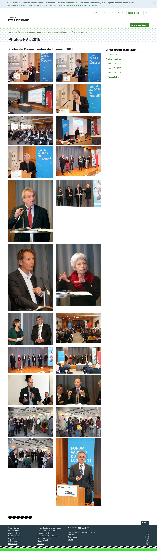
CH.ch (70, 540)
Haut (145, 523)
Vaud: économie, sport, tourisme (81, 532)
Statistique (12, 543)
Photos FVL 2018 (114, 68)
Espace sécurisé (44, 533)
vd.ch (10, 32)
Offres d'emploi (112, 13)
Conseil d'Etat (13, 530)
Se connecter (135, 13)
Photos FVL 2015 (115, 77)
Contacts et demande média (49, 528)
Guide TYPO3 (42, 541)
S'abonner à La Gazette (47, 530)
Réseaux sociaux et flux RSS (48, 536)
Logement (41, 32)
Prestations (122, 13)
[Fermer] (154, 2)
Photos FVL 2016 (114, 72)
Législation (103, 13)
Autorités (96, 13)
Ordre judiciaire (14, 533)
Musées (71, 534)
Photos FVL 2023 (112, 54)
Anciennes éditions (80, 32)
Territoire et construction (24, 32)
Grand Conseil (14, 528)
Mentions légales (44, 538)
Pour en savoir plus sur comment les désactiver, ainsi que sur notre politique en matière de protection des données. (54, 5)
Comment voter (14, 536)
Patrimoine (72, 537)
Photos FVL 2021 (114, 63)
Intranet (40, 543)
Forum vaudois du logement (58, 32)
